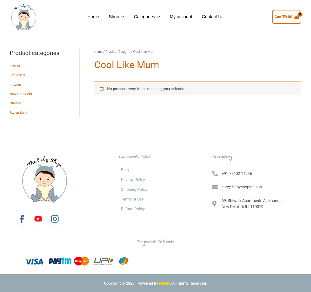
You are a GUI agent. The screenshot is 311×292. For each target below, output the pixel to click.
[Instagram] (54, 219)
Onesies (16, 102)
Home (68, 16)
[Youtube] (38, 219)
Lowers (16, 84)
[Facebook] (21, 219)
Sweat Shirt (19, 112)
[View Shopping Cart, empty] (287, 17)
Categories (146, 17)
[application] (108, 17)
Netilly (164, 282)
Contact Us (236, 16)
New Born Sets (22, 93)
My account (192, 16)
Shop (103, 17)
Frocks (15, 66)
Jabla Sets (18, 75)
